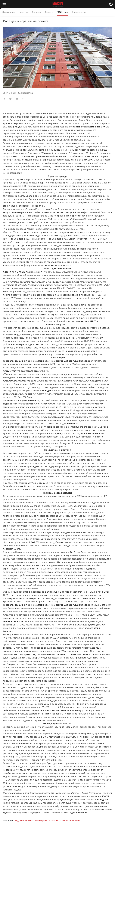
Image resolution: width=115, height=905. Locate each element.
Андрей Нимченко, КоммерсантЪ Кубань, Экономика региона (47, 820)
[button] (4, 98)
